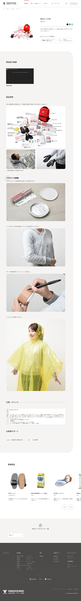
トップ (4, 8)
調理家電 (18, 559)
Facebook (48, 579)
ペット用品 (29, 567)
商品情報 (19, 553)
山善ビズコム (70, 556)
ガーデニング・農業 (30, 561)
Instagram (33, 579)
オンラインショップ (71, 553)
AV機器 (18, 567)
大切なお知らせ (56, 561)
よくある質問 (55, 557)
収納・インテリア (30, 557)
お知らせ (41, 556)
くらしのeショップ (71, 557)
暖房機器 (18, 557)
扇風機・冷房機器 (20, 556)
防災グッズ (8, 8)
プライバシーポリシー (62, 589)
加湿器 (18, 563)
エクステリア (29, 556)
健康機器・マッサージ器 (21, 565)
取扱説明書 (55, 556)
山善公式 (68, 564)
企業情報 (76, 589)
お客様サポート (56, 553)
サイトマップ (54, 589)
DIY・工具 (28, 559)
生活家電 (18, 561)
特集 (40, 553)
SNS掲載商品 (70, 561)
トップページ (6, 553)
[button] (64, 507)
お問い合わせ (55, 559)
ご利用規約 (70, 589)
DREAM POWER (29, 563)
